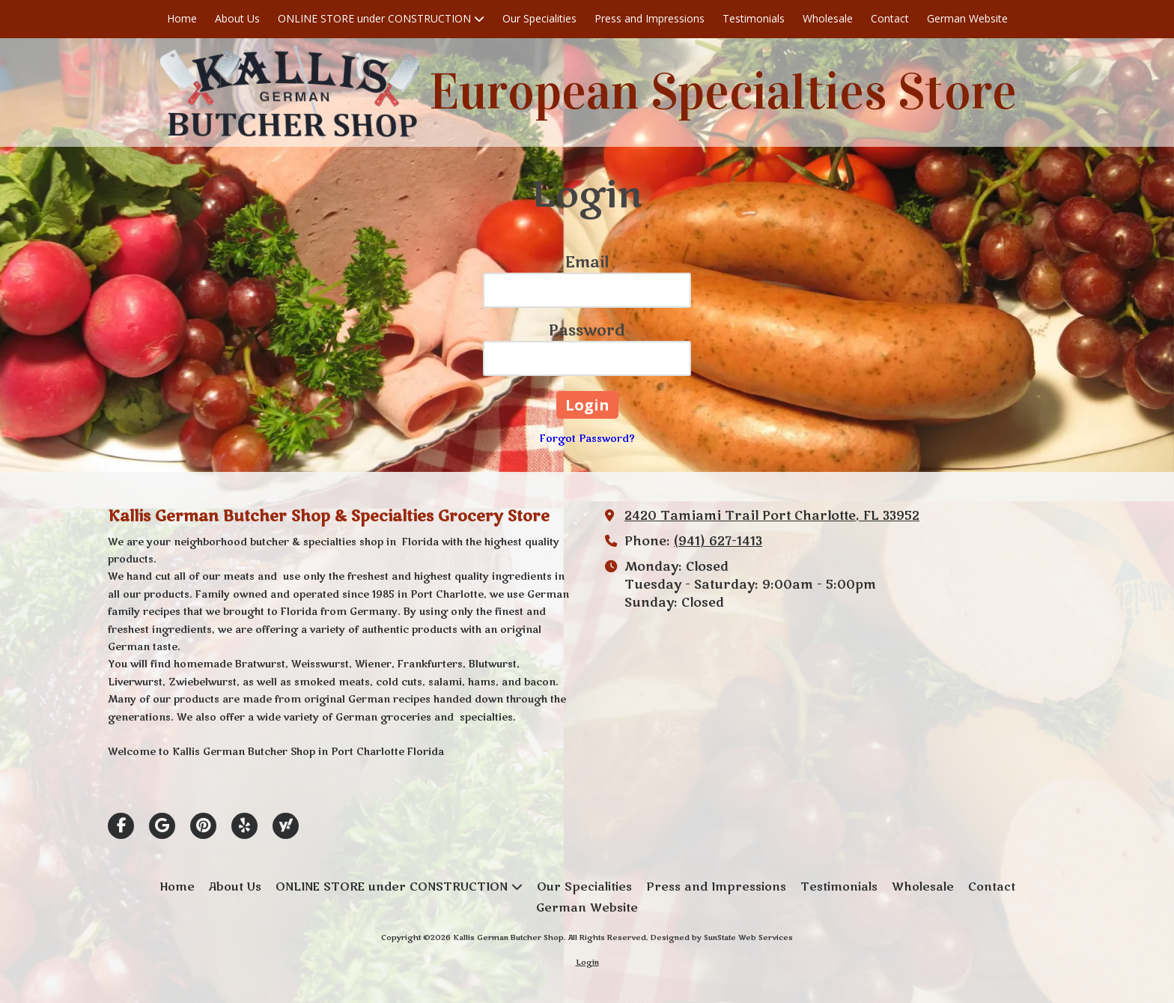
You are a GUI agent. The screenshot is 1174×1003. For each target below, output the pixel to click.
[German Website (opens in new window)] (967, 19)
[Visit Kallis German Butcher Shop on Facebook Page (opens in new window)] (121, 826)
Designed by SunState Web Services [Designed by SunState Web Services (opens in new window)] (722, 938)
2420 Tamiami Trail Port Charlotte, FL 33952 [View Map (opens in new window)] (771, 516)
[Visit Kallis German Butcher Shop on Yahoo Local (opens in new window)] (286, 826)
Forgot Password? (587, 439)
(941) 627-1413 (718, 541)
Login (587, 962)
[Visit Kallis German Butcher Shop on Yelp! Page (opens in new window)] (244, 826)
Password (587, 331)
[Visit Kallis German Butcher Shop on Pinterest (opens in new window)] (203, 826)
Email (587, 262)
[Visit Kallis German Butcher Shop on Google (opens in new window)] (162, 826)
